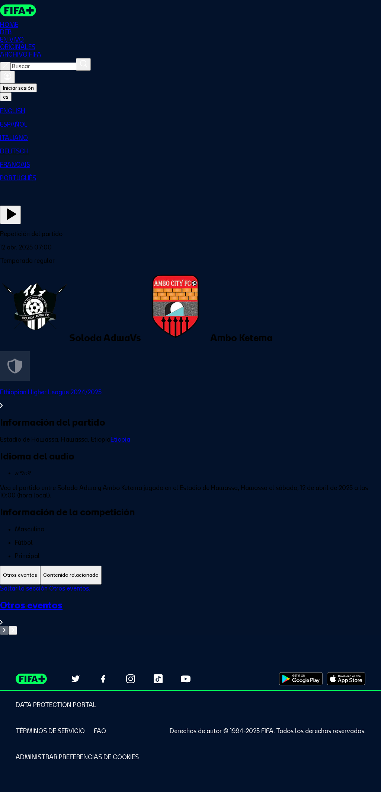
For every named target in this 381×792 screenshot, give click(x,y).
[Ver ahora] (10, 215)
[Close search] (5, 66)
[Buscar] (83, 64)
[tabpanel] (190, 610)
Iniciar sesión (18, 88)
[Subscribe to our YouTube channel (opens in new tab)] (185, 679)
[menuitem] (190, 111)
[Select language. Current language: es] (6, 96)
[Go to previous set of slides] (4, 630)
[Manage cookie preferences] (77, 757)
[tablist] (190, 575)
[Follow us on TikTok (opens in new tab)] (158, 679)
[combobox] (43, 66)
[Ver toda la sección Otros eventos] (190, 612)
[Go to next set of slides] (13, 630)
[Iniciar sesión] (7, 77)
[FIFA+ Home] (18, 10)
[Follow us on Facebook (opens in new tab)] (103, 679)
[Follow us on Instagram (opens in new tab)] (130, 679)
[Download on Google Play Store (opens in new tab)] (301, 679)
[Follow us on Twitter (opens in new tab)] (75, 679)
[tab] (20, 575)
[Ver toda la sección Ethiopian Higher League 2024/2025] (190, 398)
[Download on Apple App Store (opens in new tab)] (346, 679)
